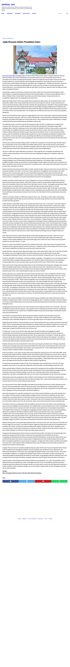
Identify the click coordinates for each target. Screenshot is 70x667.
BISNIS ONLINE (27, 11)
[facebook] (56, 5)
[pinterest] (29, 651)
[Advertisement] (24, 24)
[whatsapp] (40, 651)
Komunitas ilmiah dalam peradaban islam (13, 74)
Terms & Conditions (32, 663)
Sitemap (50, 663)
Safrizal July (9, 3)
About (46, 663)
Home (3, 11)
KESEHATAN (18, 11)
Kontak (19, 663)
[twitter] (59, 5)
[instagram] (66, 5)
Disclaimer (24, 663)
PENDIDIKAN (10, 11)
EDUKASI (35, 11)
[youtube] (62, 5)
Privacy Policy (40, 663)
